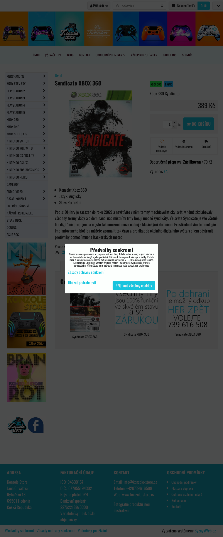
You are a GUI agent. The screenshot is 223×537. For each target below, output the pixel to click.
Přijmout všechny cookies (134, 285)
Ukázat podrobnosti (82, 283)
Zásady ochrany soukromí (86, 272)
